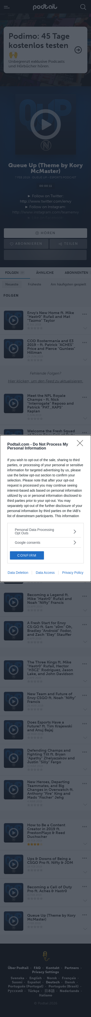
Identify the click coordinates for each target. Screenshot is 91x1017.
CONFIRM (26, 555)
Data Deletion (18, 573)
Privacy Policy (72, 573)
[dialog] (45, 508)
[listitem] (45, 531)
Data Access (45, 573)
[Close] (81, 444)
